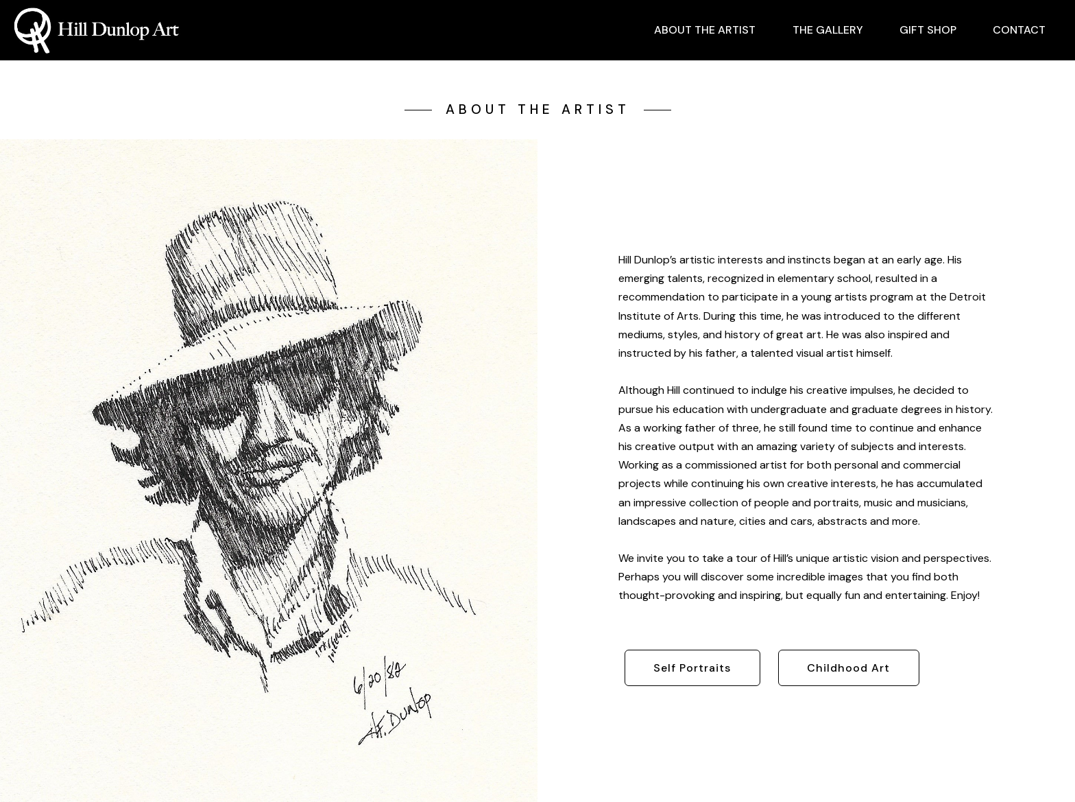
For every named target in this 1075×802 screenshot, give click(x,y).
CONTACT (1019, 30)
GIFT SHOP (927, 30)
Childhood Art (848, 668)
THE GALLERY (828, 30)
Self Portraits (692, 668)
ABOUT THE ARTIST (705, 30)
